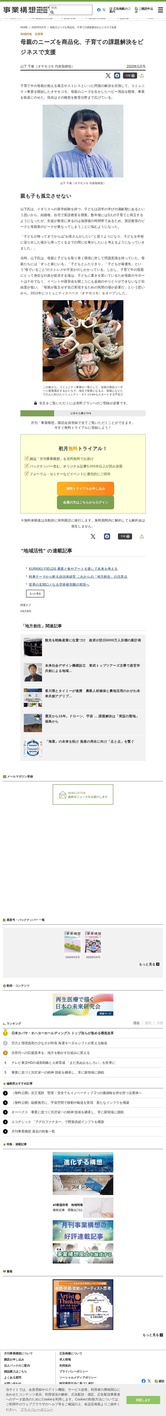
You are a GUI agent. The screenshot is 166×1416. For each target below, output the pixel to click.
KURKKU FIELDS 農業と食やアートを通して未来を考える (73, 568)
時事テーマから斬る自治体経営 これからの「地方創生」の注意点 (78, 576)
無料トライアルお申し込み (85, 488)
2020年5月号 (136, 66)
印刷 (130, 75)
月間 (160, 1023)
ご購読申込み (144, 10)
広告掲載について (70, 1353)
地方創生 (27, 611)
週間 (148, 1023)
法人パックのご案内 (17, 1365)
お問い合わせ (12, 1383)
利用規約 (65, 1365)
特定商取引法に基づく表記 (76, 1383)
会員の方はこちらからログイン (85, 502)
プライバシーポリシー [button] (36, 1409)
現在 (136, 1023)
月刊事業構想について (18, 1353)
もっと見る (35, 593)
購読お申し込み (14, 1359)
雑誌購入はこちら (15, 1371)
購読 (159, 1381)
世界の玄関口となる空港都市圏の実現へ (59, 584)
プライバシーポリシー (73, 1371)
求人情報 (65, 1359)
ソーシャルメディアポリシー (78, 1377)
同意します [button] (143, 1400)
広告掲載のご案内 (119, 10)
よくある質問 (12, 1377)
